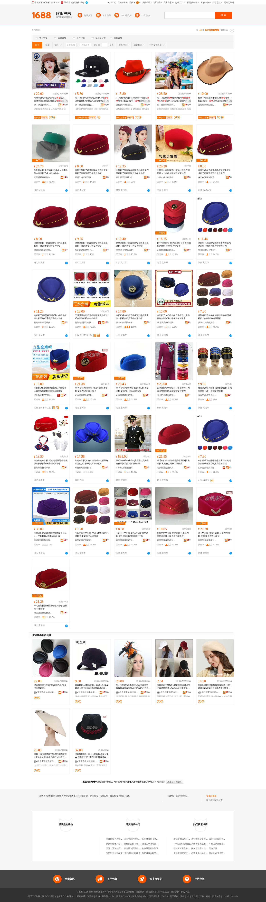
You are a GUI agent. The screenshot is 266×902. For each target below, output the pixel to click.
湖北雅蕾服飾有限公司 (166, 322)
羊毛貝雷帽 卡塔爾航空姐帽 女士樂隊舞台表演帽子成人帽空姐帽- (51, 172)
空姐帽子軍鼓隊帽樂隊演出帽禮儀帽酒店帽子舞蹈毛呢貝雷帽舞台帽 (132, 172)
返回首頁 (161, 781)
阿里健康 (216, 896)
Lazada (234, 896)
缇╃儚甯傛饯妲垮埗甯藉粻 (166, 105)
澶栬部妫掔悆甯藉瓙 (84, 109)
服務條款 (140, 892)
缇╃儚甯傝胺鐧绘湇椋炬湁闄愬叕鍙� (211, 692)
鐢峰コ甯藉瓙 (97, 765)
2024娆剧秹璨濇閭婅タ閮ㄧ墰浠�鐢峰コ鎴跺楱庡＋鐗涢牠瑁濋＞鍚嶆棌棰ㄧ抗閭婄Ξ (132, 99)
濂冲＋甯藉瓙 (81, 696)
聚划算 (105, 896)
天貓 (98, 896)
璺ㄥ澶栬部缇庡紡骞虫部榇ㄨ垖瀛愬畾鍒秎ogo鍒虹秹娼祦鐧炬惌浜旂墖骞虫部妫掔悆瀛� (91, 99)
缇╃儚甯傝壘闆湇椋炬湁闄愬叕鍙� (43, 105)
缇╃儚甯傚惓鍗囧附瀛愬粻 (84, 105)
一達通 (226, 896)
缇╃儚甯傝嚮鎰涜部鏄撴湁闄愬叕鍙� (169, 692)
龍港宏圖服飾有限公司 (43, 540)
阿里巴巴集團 (34, 896)
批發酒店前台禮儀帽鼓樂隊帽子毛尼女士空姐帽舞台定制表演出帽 (50, 534)
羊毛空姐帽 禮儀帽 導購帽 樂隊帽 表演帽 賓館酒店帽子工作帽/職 (173, 462)
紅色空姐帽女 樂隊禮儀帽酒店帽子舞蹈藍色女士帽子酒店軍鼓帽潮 (91, 462)
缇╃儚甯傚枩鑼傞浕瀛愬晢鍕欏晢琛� (46, 761)
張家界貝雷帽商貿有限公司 (154, 853)
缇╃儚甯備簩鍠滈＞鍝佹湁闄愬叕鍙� (128, 692)
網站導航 (185, 892)
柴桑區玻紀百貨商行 (207, 250)
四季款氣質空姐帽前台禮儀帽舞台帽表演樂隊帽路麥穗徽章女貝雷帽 (173, 389)
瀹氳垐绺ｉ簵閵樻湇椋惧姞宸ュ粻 (46, 692)
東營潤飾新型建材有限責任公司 (205, 839)
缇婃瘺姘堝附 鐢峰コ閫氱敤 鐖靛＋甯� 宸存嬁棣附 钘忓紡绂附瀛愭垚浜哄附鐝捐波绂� (92, 756)
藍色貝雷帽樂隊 (183, 796)
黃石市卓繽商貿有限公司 (207, 322)
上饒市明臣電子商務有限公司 (187, 853)
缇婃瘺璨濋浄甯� (42, 109)
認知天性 (213, 848)
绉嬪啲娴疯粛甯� (178, 109)
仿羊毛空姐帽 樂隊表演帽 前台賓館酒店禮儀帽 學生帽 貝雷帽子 (174, 244)
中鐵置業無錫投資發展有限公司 (223, 844)
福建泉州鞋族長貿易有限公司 (204, 853)
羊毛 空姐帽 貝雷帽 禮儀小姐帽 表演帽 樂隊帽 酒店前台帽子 (91, 389)
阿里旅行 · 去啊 (123, 896)
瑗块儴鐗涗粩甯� (124, 109)
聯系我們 (175, 892)
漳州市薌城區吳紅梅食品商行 (222, 839)
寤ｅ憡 (65, 101)
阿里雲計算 (154, 896)
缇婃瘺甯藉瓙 (57, 109)
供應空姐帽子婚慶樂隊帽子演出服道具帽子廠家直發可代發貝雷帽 (91, 172)
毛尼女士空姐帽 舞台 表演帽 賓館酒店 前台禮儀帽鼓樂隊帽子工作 (132, 534)
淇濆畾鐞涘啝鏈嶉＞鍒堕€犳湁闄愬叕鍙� (87, 692)
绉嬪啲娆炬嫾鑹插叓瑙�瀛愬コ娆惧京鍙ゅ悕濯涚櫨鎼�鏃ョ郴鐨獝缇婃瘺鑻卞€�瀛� (50, 99)
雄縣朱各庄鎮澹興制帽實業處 (84, 177)
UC (188, 896)
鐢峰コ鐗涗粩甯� (141, 109)
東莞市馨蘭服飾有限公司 (166, 395)
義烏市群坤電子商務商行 (207, 395)
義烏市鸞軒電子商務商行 (43, 467)
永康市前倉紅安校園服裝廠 (166, 177)
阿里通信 (174, 896)
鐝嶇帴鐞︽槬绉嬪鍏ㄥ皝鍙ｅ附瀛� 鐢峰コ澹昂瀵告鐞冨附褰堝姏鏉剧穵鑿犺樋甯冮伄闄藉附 (91, 687)
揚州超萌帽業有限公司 (84, 322)
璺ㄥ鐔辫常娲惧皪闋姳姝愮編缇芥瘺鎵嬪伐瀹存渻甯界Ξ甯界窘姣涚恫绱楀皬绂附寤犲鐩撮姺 (133, 687)
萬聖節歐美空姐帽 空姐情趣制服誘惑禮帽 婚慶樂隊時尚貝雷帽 (214, 317)
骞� (65, 104)
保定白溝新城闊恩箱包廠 (207, 177)
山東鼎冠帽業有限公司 (207, 467)
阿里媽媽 (136, 896)
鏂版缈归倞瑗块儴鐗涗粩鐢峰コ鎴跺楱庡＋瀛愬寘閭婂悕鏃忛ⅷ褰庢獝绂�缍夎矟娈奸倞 (214, 99)
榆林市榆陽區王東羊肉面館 (186, 839)
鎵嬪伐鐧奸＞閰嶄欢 (58, 765)
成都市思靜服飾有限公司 (84, 467)
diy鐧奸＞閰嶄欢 (41, 765)
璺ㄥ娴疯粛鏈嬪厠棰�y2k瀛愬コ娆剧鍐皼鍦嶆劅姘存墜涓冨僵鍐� (173, 99)
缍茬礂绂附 (121, 696)
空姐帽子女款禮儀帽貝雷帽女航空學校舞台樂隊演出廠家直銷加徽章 (173, 317)
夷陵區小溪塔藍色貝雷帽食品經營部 (158, 844)
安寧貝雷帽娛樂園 (150, 848)
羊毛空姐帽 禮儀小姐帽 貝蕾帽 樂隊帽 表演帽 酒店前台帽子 (214, 534)
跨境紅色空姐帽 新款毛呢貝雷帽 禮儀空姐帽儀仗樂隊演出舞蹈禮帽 (51, 462)
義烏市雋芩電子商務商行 (43, 322)
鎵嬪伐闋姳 (144, 696)
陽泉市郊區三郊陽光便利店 (203, 848)
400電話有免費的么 (182, 844)
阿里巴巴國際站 (49, 896)
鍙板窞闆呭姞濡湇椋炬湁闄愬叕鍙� (125, 105)
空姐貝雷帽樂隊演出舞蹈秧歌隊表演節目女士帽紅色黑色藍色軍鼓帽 (173, 172)
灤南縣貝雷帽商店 (132, 853)
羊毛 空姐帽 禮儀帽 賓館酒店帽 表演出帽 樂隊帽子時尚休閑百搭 (132, 389)
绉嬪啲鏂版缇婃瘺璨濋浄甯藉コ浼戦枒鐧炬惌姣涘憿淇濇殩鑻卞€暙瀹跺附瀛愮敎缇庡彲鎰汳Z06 (214, 687)
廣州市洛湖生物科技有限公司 (204, 844)
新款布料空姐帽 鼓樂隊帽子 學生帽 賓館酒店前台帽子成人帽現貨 (173, 534)
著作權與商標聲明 (115, 892)
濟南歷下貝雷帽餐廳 (133, 848)
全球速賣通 (80, 896)
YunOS (164, 896)
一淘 (112, 896)
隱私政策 (150, 892)
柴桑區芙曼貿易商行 (125, 250)
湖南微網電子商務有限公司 (221, 853)
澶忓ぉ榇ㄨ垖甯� (182, 696)
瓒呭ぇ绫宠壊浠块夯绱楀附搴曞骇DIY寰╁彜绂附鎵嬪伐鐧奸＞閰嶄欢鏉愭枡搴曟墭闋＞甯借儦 (50, 756)
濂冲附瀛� (216, 696)
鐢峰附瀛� (93, 696)
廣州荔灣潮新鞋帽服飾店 (125, 177)
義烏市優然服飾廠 (83, 540)
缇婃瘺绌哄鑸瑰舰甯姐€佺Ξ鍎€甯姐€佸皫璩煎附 (50, 686)
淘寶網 (90, 896)
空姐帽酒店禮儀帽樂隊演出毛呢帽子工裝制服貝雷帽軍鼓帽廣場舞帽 (50, 389)
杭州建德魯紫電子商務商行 (84, 250)
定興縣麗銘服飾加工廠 (43, 177)
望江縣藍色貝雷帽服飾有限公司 (120, 839)
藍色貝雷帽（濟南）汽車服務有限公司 (159, 839)
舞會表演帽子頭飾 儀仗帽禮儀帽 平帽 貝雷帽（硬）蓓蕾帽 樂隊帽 (215, 389)
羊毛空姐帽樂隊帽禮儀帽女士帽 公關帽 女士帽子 (50, 607)
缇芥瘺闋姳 (133, 696)
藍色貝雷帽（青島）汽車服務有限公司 (141, 844)
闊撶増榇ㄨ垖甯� (165, 696)
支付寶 (195, 896)
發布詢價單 (211, 796)
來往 (202, 896)
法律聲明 (130, 892)
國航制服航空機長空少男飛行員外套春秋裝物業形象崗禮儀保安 (132, 462)
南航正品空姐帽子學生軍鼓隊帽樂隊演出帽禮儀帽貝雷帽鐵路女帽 (132, 317)
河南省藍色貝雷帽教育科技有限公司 (140, 839)
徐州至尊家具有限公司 (184, 848)
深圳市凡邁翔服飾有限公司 (125, 467)
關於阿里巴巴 (163, 892)
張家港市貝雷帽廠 (114, 853)
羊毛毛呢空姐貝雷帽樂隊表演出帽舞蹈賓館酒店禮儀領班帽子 (91, 317)
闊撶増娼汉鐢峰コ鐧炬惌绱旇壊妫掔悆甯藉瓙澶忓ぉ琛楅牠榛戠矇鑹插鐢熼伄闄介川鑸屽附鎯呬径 (173, 687)
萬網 (182, 896)
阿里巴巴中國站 (66, 896)
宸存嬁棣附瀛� (82, 765)
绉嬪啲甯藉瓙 (163, 109)
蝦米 (145, 896)
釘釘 (208, 896)
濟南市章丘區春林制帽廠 (125, 322)
